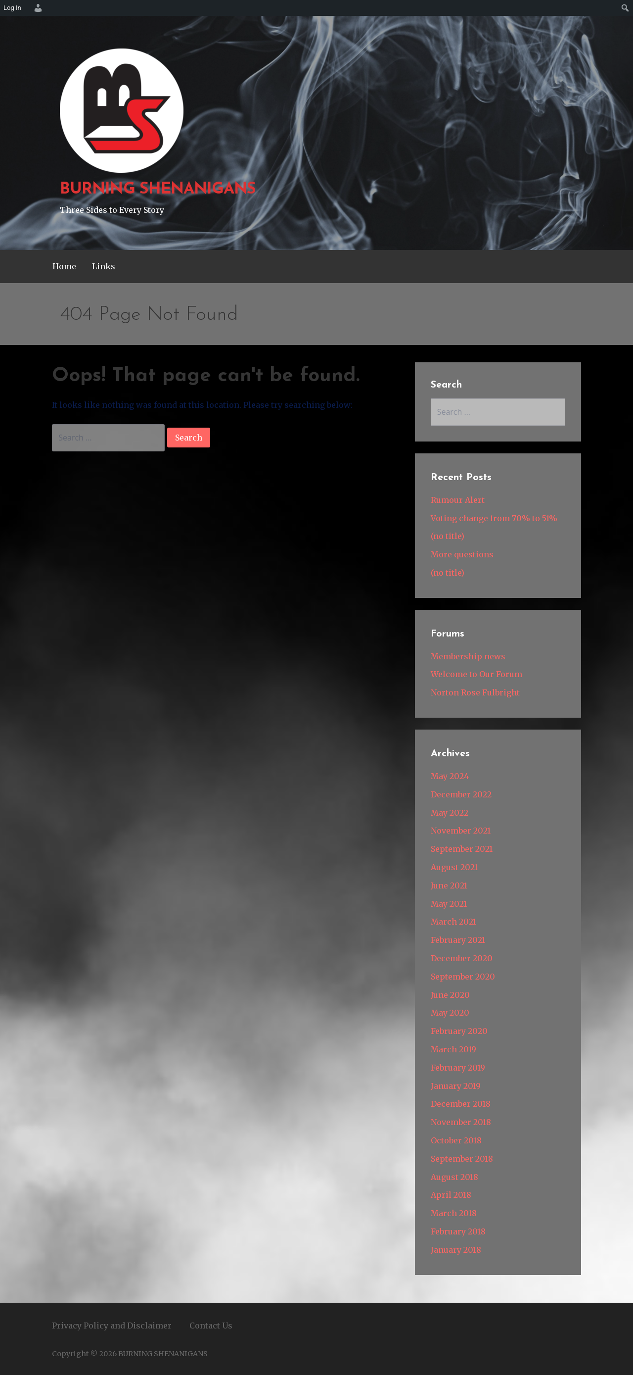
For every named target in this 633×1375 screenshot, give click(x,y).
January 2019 (456, 1086)
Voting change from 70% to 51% (494, 518)
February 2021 (458, 940)
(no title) (447, 536)
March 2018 (454, 1213)
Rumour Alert (458, 500)
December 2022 (461, 794)
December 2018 (461, 1104)
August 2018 (454, 1177)
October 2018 (456, 1140)
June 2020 (450, 995)
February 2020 (459, 1031)
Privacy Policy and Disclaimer (112, 1325)
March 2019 (453, 1049)
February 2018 (458, 1231)
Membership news (468, 656)
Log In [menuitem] (12, 7)
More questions (462, 554)
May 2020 (450, 1013)
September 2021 (462, 849)
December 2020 (462, 958)
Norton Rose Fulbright (475, 692)
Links (103, 266)
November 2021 (461, 830)
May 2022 (449, 813)
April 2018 (451, 1195)
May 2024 (450, 776)
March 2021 (453, 922)
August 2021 (454, 867)
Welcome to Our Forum (476, 674)
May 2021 (449, 904)
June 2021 (449, 885)
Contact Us (210, 1325)
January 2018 (456, 1250)
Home (64, 266)
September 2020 (463, 977)
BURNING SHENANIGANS (158, 189)
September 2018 (462, 1159)
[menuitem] (36, 8)
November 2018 (461, 1122)
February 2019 (458, 1068)
